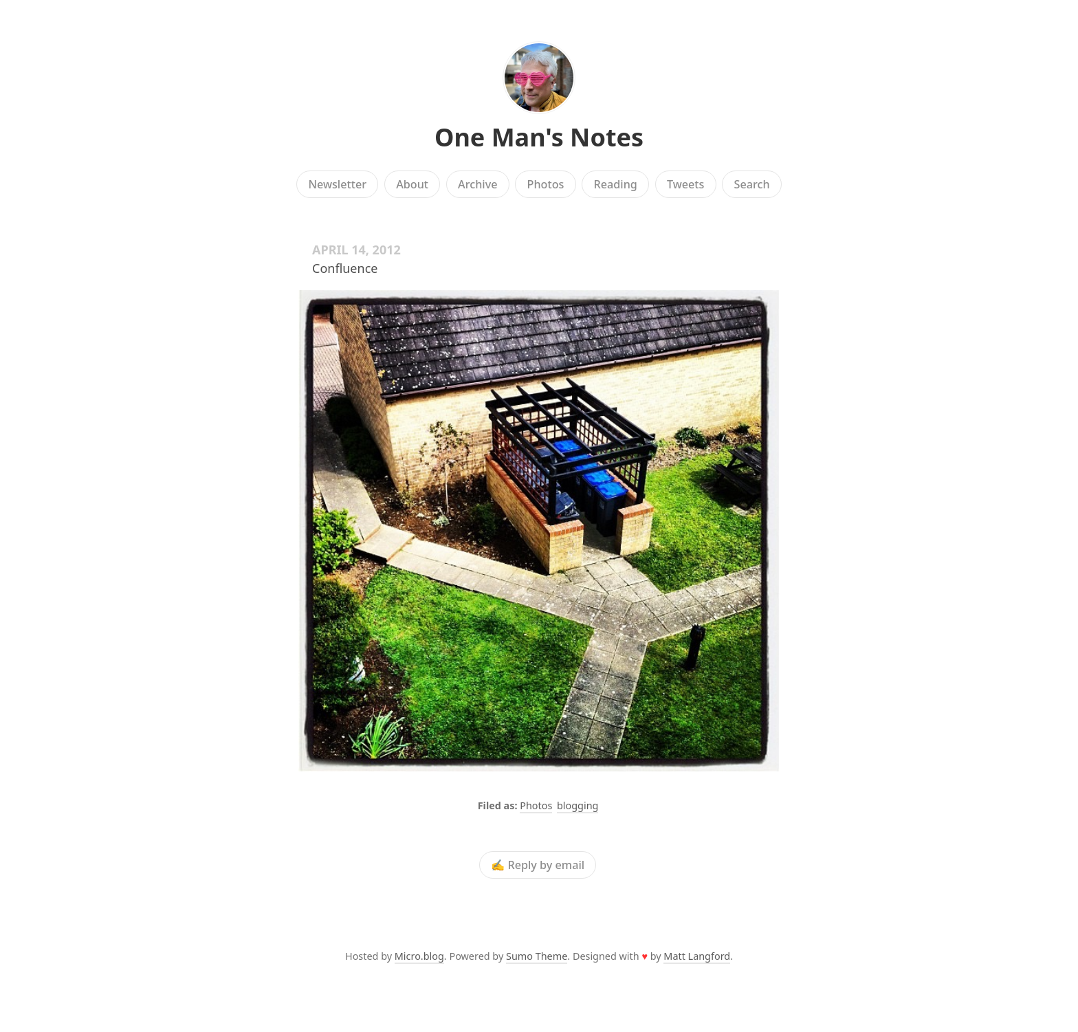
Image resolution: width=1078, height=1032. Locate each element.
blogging (577, 805)
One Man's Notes (539, 137)
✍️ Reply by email (537, 864)
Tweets (686, 184)
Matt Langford (696, 956)
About (412, 184)
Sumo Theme (536, 956)
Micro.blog (419, 956)
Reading (615, 184)
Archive (477, 184)
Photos (545, 184)
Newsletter (337, 184)
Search (752, 184)
